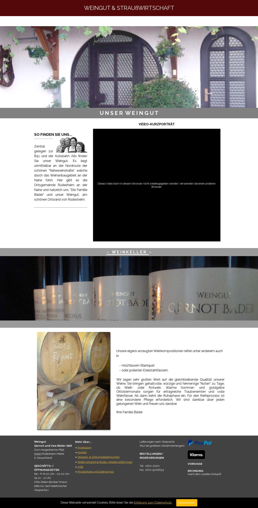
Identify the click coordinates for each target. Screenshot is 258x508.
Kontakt (82, 452)
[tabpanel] (129, 113)
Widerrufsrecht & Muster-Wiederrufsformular (105, 462)
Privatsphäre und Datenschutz (96, 471)
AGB (80, 466)
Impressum (84, 447)
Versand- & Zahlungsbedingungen (99, 457)
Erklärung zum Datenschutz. (153, 502)
